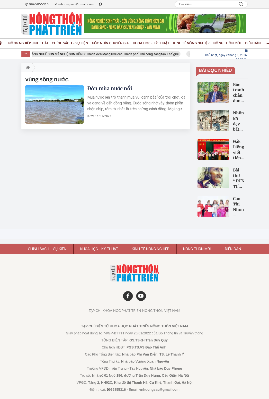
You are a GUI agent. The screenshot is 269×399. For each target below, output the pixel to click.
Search (241, 4)
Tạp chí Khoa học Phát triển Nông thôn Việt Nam (134, 311)
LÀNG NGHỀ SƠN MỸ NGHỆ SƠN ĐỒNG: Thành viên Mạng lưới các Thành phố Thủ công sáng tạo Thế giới (106, 54)
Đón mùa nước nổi (109, 88)
